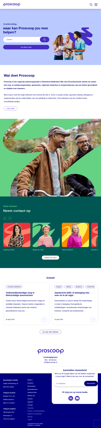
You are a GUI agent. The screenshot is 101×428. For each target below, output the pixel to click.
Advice (43, 425)
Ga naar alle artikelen (50, 332)
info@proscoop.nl (50, 362)
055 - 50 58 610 (50, 360)
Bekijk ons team (51, 258)
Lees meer (11, 108)
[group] (16, 237)
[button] (5, 218)
